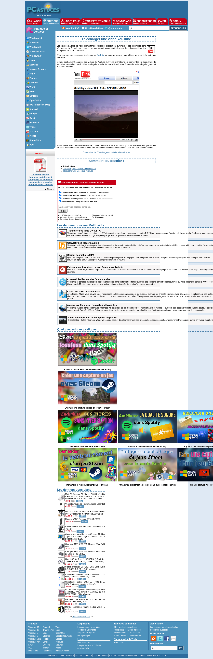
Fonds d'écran (84, 642)
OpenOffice (60, 633)
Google (58, 639)
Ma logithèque (84, 635)
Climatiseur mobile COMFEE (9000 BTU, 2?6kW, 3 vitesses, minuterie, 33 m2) (85, 575)
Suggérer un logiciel (86, 633)
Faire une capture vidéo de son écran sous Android (95, 267)
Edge (45, 633)
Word (57, 627)
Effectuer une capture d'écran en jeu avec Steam (87, 408)
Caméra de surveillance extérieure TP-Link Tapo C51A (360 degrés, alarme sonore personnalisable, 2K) (85, 536)
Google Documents (63, 636)
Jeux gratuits (83, 648)
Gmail (45, 642)
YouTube (100, 55)
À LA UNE (34, 21)
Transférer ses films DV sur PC (84, 230)
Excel (57, 630)
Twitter (46, 648)
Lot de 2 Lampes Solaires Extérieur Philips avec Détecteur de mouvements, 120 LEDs (85, 512)
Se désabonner (98, 217)
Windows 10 (33, 630)
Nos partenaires (100, 656)
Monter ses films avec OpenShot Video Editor (92, 305)
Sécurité (59, 645)
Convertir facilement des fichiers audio (88, 279)
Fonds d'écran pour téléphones (127, 635)
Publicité (70, 656)
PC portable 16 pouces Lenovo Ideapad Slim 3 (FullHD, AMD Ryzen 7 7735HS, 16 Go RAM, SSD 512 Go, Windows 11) (85, 591)
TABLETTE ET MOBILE (96, 21)
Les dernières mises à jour (89, 627)
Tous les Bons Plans (81, 617)
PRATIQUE (51, 21)
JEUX (162, 21)
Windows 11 (33, 627)
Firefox (46, 639)
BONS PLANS (122, 21)
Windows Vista (34, 639)
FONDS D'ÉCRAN (144, 21)
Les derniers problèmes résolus (164, 627)
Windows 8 (33, 633)
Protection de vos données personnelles (76, 219)
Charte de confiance (55, 656)
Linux (30, 645)
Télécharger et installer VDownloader (79, 169)
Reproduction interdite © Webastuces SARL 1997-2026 (142, 656)
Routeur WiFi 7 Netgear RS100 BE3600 (82, 519)
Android (46, 627)
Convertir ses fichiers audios (83, 243)
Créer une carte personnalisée (83, 291)
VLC (30, 648)
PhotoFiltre (33, 651)
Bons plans (119, 642)
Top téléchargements (87, 630)
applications (124, 627)
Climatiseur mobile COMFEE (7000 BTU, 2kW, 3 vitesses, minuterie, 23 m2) (85, 583)
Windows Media (62, 651)
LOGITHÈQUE (70, 21)
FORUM (178, 21)
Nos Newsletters (94, 28)
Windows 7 (33, 636)
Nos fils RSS (72, 28)
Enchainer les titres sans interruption (87, 446)
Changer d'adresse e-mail (102, 215)
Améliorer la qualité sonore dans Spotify (147, 446)
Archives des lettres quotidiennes (73, 217)
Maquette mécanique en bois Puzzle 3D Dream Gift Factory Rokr (85, 600)
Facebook (47, 651)
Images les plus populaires (89, 645)
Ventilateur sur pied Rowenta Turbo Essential (85, 504)
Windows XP (34, 642)
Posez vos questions (159, 630)
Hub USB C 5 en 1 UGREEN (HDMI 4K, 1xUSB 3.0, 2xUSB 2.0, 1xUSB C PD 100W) (85, 560)
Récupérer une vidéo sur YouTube (78, 171)
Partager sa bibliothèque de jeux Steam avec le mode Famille (147, 485)
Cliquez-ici (49, 189)
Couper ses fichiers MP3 (80, 255)
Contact (112, 656)
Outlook (46, 645)
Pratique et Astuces (41, 30)
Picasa (58, 648)
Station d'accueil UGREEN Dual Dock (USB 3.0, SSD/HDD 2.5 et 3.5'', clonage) (85, 568)
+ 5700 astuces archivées (70, 215)
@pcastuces (115, 28)
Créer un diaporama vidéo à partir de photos (92, 317)
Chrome (46, 636)
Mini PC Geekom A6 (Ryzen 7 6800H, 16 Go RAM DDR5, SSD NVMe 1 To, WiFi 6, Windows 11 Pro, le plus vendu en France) (85, 496)
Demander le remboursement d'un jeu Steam (87, 485)
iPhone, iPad (48, 630)
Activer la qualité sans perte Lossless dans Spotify (87, 369)
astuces (133, 627)
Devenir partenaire (84, 656)
